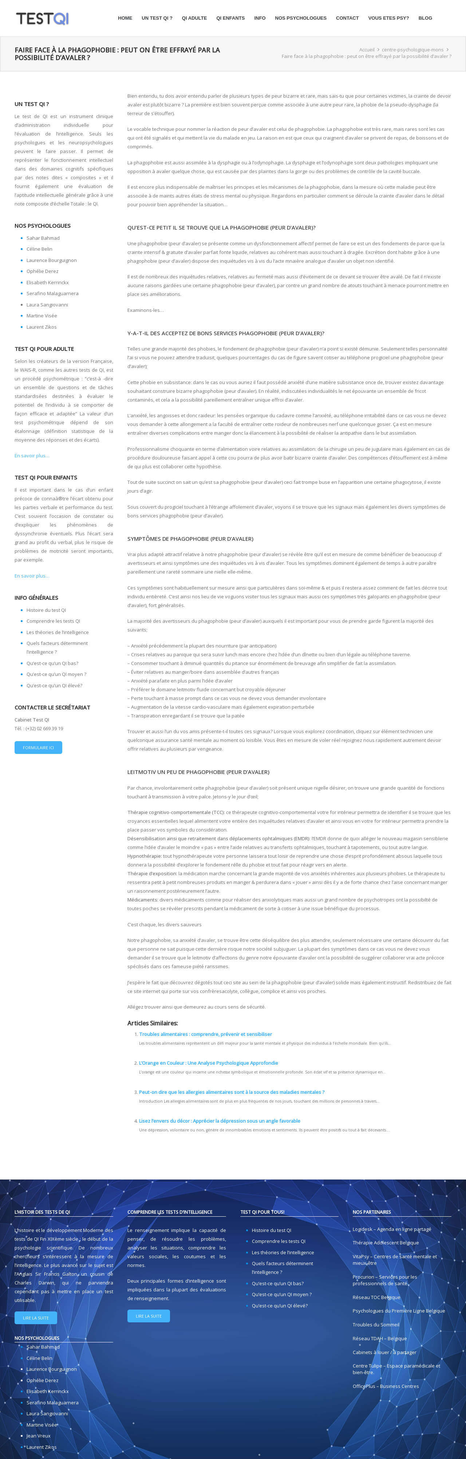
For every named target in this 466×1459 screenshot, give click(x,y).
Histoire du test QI (46, 610)
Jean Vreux (39, 1435)
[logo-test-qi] (42, 18)
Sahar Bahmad (43, 238)
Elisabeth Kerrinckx (48, 282)
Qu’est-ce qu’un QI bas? (52, 663)
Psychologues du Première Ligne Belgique (399, 1310)
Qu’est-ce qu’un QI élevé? (54, 685)
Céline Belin (39, 249)
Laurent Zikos (42, 327)
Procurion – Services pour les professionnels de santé (385, 1280)
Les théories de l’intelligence (58, 632)
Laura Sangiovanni (47, 304)
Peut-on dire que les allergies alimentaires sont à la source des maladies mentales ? (232, 1092)
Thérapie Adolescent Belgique (386, 1242)
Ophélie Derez (43, 271)
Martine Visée (42, 315)
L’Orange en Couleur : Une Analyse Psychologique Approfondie (208, 1063)
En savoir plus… (32, 455)
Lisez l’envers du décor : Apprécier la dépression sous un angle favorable (219, 1121)
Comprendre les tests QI (53, 621)
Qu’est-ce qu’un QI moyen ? (56, 674)
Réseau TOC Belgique (376, 1297)
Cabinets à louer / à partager (384, 1352)
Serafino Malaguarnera (53, 293)
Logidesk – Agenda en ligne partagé (392, 1229)
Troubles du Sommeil (376, 1324)
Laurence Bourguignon (52, 260)
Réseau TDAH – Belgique (380, 1338)
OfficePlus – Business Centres (386, 1386)
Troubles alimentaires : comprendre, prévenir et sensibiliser (205, 1034)
